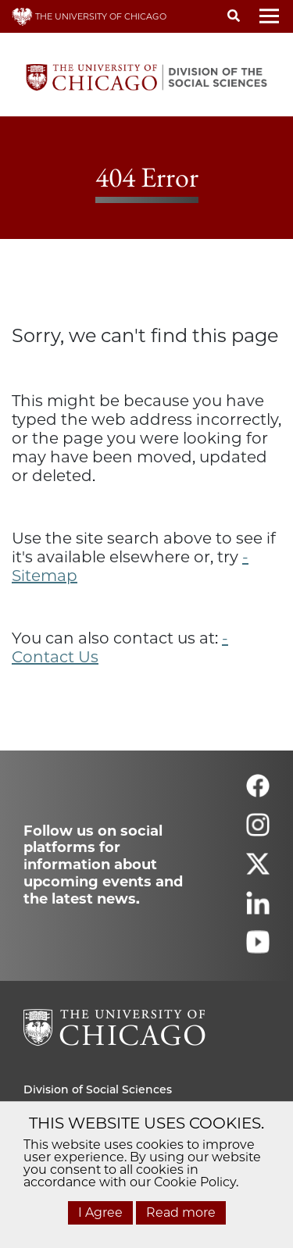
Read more (181, 1212)
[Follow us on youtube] (258, 948)
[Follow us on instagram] (258, 831)
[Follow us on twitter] (258, 870)
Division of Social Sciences (97, 1089)
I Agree (100, 1212)
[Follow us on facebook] (258, 792)
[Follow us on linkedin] (258, 909)
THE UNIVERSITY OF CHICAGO (89, 16)
